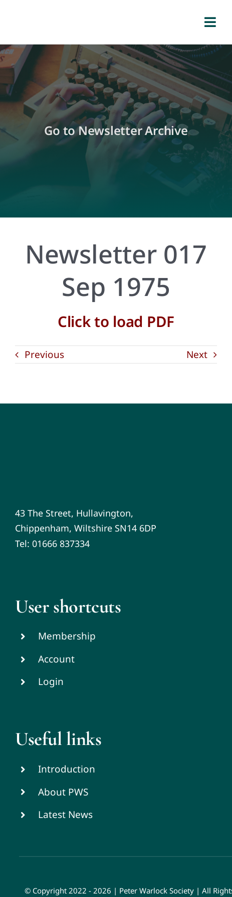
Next (196, 354)
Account (56, 659)
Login (51, 681)
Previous (44, 354)
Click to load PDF (116, 322)
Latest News (65, 814)
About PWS (63, 792)
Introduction (66, 769)
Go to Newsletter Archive (115, 130)
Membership (67, 636)
